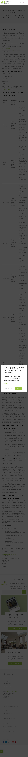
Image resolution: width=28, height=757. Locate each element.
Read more (7, 383)
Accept (18, 388)
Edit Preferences (8, 388)
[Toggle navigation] (26, 2)
